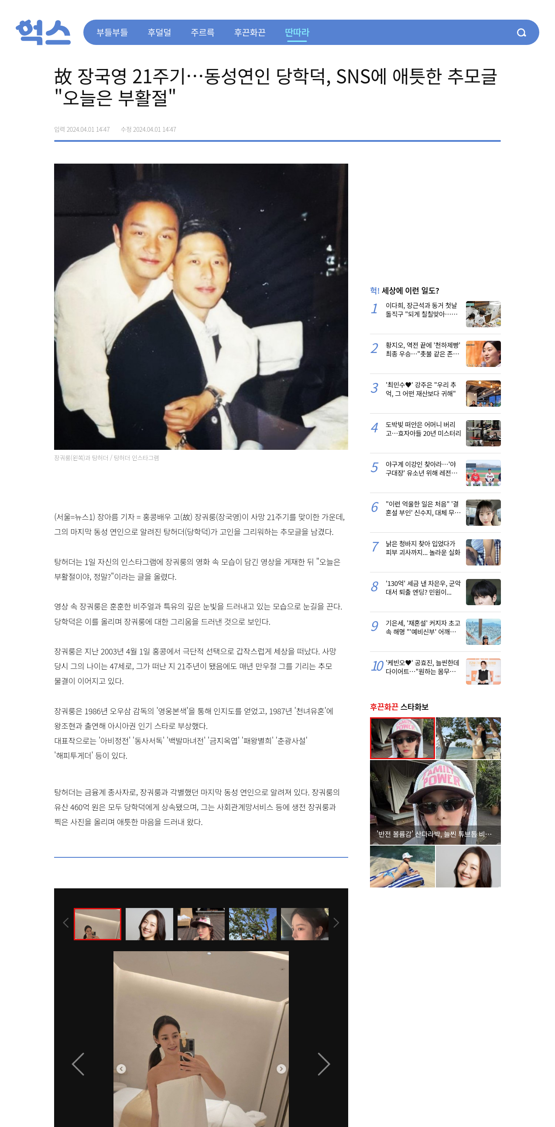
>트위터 (457, 126)
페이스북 (439, 126)
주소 (494, 126)
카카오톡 (476, 126)
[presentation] (66, 924)
